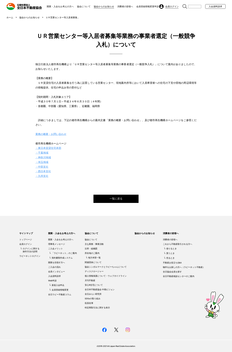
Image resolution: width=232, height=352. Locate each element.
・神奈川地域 (43, 157)
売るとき (170, 258)
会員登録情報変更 (60, 290)
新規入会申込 (58, 285)
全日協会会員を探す (172, 272)
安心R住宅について (94, 285)
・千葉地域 (41, 152)
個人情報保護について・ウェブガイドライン (106, 276)
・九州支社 (41, 176)
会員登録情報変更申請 (147, 6)
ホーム (9, 17)
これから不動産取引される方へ (177, 244)
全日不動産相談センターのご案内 (178, 276)
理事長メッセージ (56, 244)
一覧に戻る (116, 198)
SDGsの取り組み (92, 298)
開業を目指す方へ (56, 262)
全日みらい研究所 (93, 294)
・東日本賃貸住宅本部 (48, 148)
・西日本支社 (43, 171)
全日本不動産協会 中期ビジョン (100, 289)
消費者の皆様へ (125, 6)
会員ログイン (25, 244)
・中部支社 (41, 166)
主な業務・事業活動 (94, 244)
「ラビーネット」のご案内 (64, 253)
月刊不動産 (90, 280)
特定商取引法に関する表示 (97, 307)
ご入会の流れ (54, 267)
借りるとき (171, 248)
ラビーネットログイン (29, 256)
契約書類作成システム (62, 258)
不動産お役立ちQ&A (172, 262)
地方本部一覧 (94, 257)
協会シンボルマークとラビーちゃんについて (106, 267)
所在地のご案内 (92, 253)
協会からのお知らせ (104, 6)
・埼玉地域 (41, 162)
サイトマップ (26, 233)
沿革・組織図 (91, 248)
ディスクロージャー (94, 271)
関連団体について (93, 262)
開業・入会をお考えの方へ (60, 6)
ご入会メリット (55, 248)
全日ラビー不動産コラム (59, 294)
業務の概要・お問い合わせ (50, 134)
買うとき (170, 253)
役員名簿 (89, 303)
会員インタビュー (56, 271)
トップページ (25, 239)
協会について (84, 6)
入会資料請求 (215, 6)
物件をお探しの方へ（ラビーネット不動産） (184, 267)
